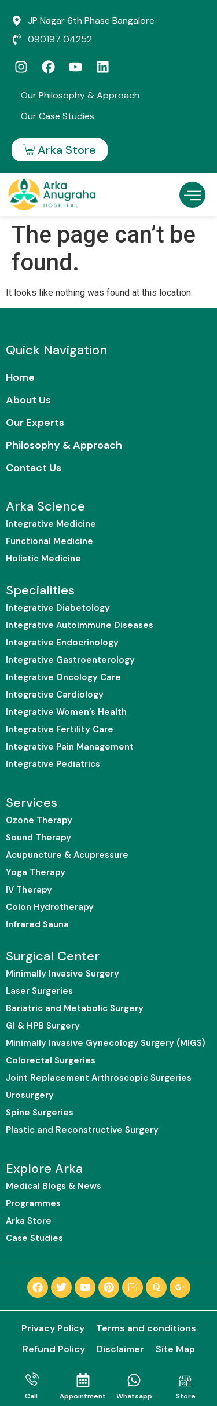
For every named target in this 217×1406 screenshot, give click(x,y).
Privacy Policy (52, 1328)
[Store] (185, 1380)
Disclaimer (120, 1349)
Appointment (83, 1396)
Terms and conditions (146, 1328)
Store (186, 1396)
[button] (192, 195)
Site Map (175, 1349)
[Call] (31, 1380)
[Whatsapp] (134, 1380)
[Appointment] (83, 1380)
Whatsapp (134, 1396)
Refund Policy (54, 1349)
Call (31, 1396)
